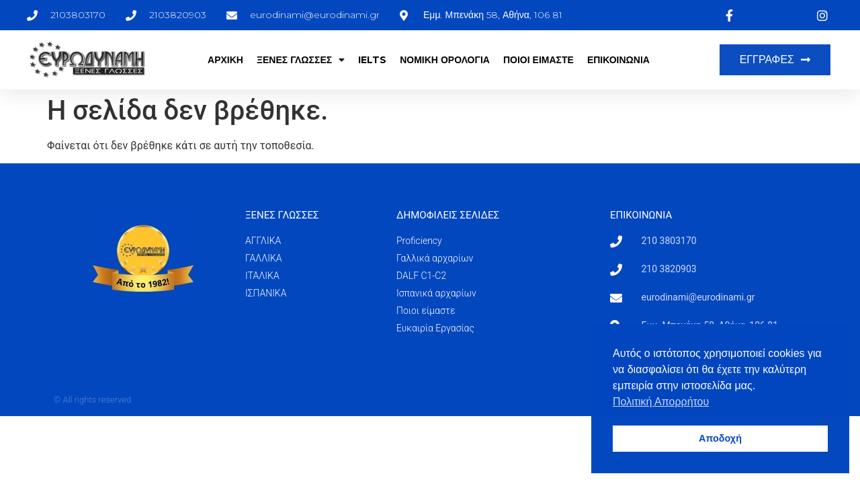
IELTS (372, 60)
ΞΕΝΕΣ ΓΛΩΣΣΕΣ (301, 59)
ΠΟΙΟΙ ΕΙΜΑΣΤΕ (538, 60)
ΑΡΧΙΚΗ (225, 60)
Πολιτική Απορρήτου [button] (661, 401)
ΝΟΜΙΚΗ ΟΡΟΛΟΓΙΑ (445, 60)
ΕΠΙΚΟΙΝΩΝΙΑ (618, 60)
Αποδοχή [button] (720, 438)
